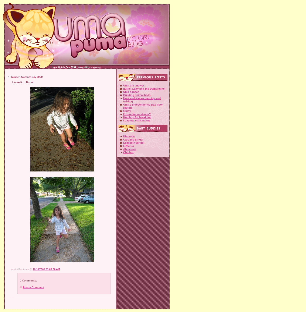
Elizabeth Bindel (133, 142)
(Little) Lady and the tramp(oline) (144, 88)
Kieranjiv (129, 136)
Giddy (127, 111)
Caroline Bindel (133, 139)
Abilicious (129, 149)
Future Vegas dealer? (137, 114)
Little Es (128, 146)
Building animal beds (137, 95)
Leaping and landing (136, 120)
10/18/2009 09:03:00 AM (46, 269)
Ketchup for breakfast (137, 117)
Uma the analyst (133, 85)
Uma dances (131, 91)
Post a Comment (33, 287)
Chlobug (128, 152)
